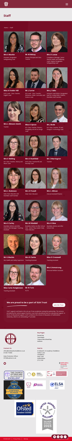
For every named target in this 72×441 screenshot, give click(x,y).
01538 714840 (8, 353)
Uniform (39, 341)
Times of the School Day (44, 339)
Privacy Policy (16, 439)
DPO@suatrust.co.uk (10, 358)
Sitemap (26, 439)
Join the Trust (59, 305)
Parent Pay (40, 335)
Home (6, 27)
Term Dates (40, 337)
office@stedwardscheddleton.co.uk (14, 351)
